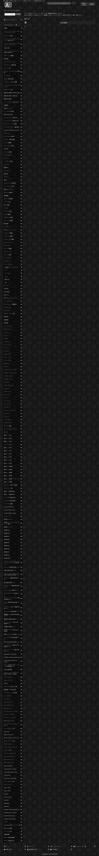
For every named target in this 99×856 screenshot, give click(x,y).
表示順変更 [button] (63, 22)
